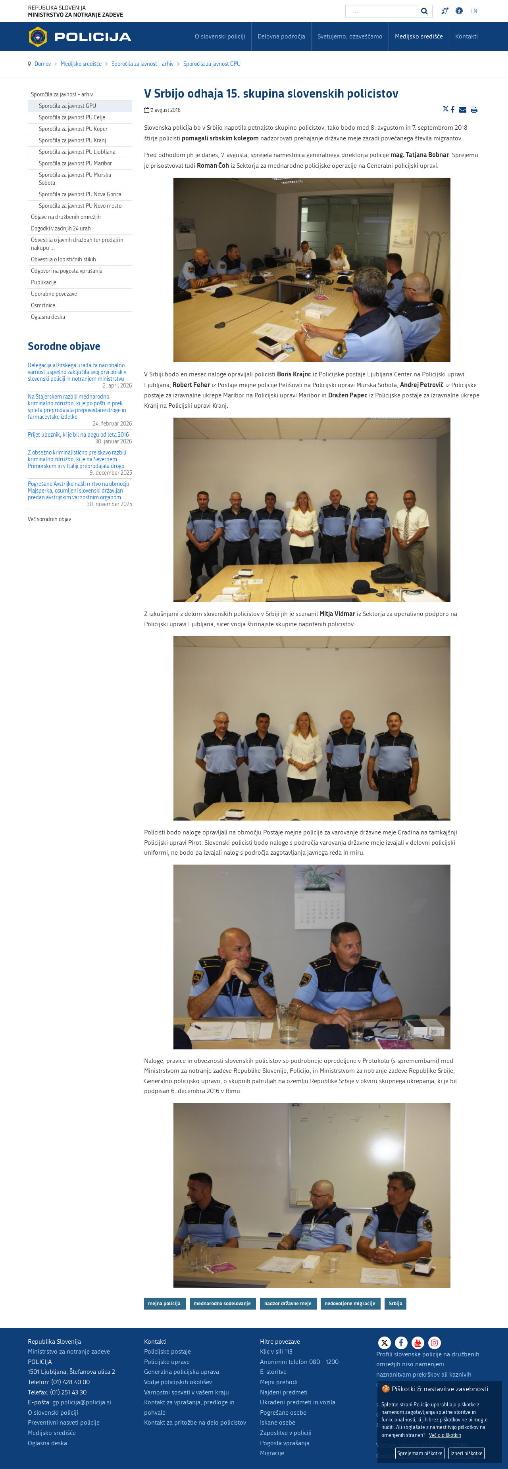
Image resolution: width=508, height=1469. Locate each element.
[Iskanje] (425, 11)
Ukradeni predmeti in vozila (297, 1402)
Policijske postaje (167, 1351)
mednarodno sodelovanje (223, 1303)
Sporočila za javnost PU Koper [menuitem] (73, 129)
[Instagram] (434, 1343)
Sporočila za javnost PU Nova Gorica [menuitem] (80, 194)
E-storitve (273, 1371)
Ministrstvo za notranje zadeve (69, 1351)
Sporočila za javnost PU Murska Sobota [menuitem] (75, 179)
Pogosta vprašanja (285, 1443)
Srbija (395, 1303)
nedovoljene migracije (351, 1303)
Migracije (272, 1453)
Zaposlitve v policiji (286, 1432)
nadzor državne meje (288, 1303)
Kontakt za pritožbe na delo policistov (195, 1422)
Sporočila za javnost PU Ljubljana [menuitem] (77, 152)
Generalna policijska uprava (181, 1371)
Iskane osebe (277, 1422)
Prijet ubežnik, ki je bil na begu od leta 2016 (78, 434)
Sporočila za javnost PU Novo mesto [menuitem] (80, 206)
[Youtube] (418, 1343)
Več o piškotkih (445, 1435)
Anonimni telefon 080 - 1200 (299, 1361)
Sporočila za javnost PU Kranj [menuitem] (72, 140)
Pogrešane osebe (283, 1412)
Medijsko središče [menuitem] (419, 36)
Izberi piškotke (466, 1453)
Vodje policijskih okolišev (178, 1382)
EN (473, 11)
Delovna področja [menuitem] (281, 36)
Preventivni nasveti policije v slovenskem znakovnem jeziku (446, 11)
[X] (384, 1343)
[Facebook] (401, 1343)
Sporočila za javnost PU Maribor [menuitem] (75, 163)
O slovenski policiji (53, 1412)
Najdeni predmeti (284, 1392)
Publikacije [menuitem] (43, 282)
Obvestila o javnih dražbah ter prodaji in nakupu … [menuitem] (77, 244)
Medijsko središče (52, 1432)
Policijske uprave (167, 1361)
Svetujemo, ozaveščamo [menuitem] (350, 36)
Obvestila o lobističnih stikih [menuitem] (63, 259)
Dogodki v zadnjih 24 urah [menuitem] (61, 228)
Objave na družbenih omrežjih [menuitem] (66, 217)
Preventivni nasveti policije (64, 1422)
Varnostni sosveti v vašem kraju (186, 1392)
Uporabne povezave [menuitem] (54, 294)
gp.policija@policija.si (81, 1402)
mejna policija (165, 1303)
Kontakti (466, 36)
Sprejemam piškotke (420, 1453)
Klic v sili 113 (276, 1351)
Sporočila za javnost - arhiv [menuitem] (62, 94)
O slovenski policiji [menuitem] (220, 36)
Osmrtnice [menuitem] (43, 305)
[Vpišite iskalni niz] (381, 11)
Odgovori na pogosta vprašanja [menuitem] (66, 271)
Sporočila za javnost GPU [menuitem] (67, 106)
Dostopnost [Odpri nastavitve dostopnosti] (460, 11)
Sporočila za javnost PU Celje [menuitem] (72, 117)
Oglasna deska (48, 317)
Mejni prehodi (279, 1382)
